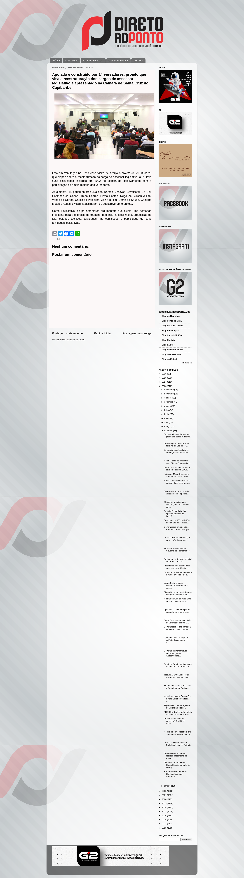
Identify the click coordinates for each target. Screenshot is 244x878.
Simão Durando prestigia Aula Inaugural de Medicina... (178, 593)
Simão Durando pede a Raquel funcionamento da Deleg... (177, 764)
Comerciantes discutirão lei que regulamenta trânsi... (176, 451)
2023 (164, 386)
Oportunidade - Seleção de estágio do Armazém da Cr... (176, 640)
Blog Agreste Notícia (172, 335)
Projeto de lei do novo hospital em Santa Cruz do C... (178, 560)
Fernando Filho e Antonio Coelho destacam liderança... (175, 774)
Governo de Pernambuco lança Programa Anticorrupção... (175, 653)
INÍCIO (56, 60)
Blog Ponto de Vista (172, 321)
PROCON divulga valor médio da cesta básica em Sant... (178, 713)
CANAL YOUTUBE (118, 60)
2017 (164, 811)
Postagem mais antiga (137, 333)
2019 (164, 803)
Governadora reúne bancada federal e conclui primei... (177, 628)
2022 (164, 791)
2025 (164, 378)
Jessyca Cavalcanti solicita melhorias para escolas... (177, 676)
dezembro (169, 390)
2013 (164, 828)
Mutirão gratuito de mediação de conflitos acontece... (177, 600)
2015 (164, 819)
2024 (164, 382)
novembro (169, 394)
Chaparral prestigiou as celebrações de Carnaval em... (176, 504)
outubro (168, 398)
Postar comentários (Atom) (72, 340)
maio (166, 418)
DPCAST (138, 60)
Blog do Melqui (169, 359)
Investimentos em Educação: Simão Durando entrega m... (177, 698)
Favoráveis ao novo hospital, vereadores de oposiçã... (177, 492)
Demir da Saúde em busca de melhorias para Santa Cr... (178, 665)
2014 (164, 824)
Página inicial (102, 333)
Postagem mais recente (67, 333)
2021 (164, 795)
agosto (167, 406)
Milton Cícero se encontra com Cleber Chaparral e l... (177, 462)
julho (166, 410)
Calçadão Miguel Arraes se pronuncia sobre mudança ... (177, 436)
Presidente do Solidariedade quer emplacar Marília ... (177, 567)
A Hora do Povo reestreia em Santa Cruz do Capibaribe (177, 733)
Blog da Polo (168, 345)
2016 (164, 815)
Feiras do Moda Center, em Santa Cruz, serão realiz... (177, 475)
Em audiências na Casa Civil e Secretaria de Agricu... (177, 686)
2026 (164, 374)
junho (167, 414)
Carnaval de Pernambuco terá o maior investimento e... (178, 573)
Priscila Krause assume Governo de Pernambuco (177, 549)
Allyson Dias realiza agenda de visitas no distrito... (177, 706)
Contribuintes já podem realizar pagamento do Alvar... (175, 755)
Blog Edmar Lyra (170, 330)
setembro (169, 402)
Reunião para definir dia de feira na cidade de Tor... (176, 444)
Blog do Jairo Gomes (172, 325)
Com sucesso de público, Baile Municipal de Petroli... (178, 743)
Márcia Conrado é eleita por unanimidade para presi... (177, 481)
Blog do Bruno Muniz (172, 349)
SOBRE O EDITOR (93, 60)
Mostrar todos (187, 363)
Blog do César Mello (172, 354)
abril (166, 422)
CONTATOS (71, 60)
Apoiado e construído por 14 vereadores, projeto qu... (177, 610)
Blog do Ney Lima (171, 316)
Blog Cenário (168, 340)
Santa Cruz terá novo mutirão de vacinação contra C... (177, 621)
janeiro (167, 786)
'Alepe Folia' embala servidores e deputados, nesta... (176, 585)
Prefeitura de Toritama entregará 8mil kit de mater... (174, 721)
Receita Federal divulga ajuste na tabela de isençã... (175, 513)
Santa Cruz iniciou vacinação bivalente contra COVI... (177, 468)
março (167, 426)
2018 (164, 807)
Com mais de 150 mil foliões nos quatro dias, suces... (177, 521)
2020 (164, 799)
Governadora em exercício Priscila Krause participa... (177, 528)
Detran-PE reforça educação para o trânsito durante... (177, 538)
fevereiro (168, 430)
